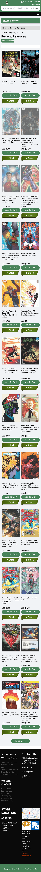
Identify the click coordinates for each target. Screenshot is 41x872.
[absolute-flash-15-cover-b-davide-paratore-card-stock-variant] (10, 330)
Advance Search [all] (8, 41)
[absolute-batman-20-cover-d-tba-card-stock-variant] (10, 158)
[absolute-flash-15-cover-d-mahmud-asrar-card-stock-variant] (10, 388)
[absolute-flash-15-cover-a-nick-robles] (29, 273)
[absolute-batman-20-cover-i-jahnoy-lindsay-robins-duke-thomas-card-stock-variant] (10, 273)
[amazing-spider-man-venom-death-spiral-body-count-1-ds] (10, 675)
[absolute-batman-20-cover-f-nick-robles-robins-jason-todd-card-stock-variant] (10, 215)
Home (5, 28)
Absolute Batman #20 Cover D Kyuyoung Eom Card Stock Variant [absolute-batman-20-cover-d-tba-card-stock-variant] (11, 141)
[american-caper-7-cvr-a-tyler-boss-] (10, 732)
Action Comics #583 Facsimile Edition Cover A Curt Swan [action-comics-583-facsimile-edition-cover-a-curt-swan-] (30, 542)
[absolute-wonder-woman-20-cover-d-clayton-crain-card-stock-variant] (10, 560)
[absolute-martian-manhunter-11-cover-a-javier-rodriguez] (10, 445)
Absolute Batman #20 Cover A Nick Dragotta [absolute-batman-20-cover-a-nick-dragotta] (29, 82)
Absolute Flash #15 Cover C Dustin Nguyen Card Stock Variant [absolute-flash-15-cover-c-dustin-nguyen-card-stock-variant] (30, 313)
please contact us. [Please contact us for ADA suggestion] (26, 854)
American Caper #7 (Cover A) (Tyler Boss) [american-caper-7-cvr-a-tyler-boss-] (10, 714)
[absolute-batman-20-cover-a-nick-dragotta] (30, 64)
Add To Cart (11, 95)
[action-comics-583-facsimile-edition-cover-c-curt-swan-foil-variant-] (10, 617)
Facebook (27, 767)
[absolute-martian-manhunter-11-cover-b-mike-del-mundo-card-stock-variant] (29, 445)
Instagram (28, 771)
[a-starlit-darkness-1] (11, 64)
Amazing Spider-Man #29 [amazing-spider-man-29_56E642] (29, 599)
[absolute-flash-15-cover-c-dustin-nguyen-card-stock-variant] (29, 330)
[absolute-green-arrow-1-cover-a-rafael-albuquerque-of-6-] (29, 388)
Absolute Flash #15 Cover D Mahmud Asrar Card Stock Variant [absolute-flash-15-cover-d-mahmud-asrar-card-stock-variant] (11, 370)
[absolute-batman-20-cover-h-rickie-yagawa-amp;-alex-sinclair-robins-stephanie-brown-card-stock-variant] (29, 215)
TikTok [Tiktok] (27, 776)
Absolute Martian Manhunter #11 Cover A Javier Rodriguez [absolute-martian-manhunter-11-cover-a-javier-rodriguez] (10, 428)
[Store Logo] (6, 3)
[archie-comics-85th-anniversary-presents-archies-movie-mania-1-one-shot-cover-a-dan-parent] (29, 732)
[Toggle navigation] (38, 14)
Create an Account (30, 2)
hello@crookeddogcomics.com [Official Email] (31, 759)
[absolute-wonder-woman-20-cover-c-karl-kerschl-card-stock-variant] (29, 502)
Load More (20, 741)
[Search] (20, 8)
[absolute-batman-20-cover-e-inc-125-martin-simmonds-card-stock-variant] (29, 158)
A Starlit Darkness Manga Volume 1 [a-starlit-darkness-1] (8, 82)
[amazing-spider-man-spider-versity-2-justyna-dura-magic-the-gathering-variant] (29, 675)
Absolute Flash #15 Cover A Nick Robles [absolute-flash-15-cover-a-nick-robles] (28, 255)
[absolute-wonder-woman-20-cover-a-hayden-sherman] (10, 502)
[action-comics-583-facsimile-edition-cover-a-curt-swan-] (29, 560)
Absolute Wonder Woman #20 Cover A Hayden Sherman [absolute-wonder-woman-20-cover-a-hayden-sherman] (10, 485)
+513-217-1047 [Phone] (30, 763)
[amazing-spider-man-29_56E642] (29, 617)
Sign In (36, 4)
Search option (11, 21)
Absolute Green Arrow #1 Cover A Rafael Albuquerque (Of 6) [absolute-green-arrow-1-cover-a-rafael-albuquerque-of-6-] (29, 370)
